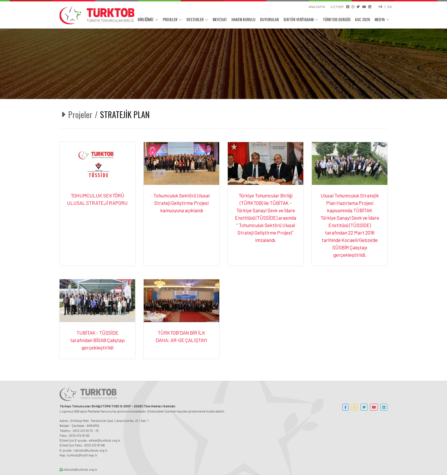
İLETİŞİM (337, 7)
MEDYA (380, 19)
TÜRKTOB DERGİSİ (336, 19)
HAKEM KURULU (243, 19)
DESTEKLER (195, 19)
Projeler (80, 114)
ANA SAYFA (317, 7)
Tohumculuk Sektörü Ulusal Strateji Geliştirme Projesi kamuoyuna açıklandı (181, 203)
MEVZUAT (220, 19)
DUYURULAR (269, 19)
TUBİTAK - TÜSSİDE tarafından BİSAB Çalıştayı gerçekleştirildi (97, 340)
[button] (345, 407)
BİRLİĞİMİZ (146, 19)
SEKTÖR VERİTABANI (298, 19)
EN (389, 7)
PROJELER (170, 19)
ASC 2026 (362, 19)
